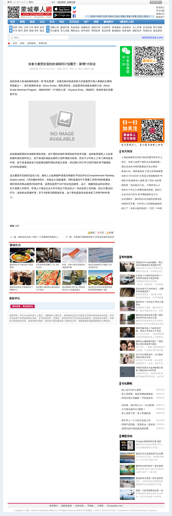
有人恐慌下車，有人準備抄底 (136, 413)
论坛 (42, 21)
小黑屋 (100, 505)
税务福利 (126, 30)
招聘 (15, 27)
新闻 (22, 21)
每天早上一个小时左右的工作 (136, 420)
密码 (31, 2)
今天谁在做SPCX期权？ (133, 409)
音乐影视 (147, 27)
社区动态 (74, 21)
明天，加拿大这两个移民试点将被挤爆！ (141, 162)
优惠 (123, 16)
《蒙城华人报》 (126, 21)
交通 (134, 16)
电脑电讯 (85, 27)
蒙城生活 (15, 245)
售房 (99, 16)
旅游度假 (157, 30)
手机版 (90, 505)
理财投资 (95, 30)
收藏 (111, 232)
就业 (111, 16)
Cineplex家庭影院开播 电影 (148, 441)
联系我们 (160, 7)
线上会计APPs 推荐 (131, 390)
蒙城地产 (160, 17)
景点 (140, 16)
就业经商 (106, 30)
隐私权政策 (66, 505)
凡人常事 (137, 27)
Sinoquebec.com (114, 505)
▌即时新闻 (126, 257)
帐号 (10, 2)
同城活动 (147, 30)
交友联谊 (106, 27)
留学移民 (85, 30)
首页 (12, 21)
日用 (26, 27)
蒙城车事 (64, 27)
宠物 (31, 30)
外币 (15, 30)
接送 (146, 16)
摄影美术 (137, 30)
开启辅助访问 (164, 2)
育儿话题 (64, 30)
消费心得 (54, 27)
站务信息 (79, 505)
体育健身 (116, 27)
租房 (93, 16)
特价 (61, 21)
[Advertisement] (120, 10)
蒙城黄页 (108, 21)
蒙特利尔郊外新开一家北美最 (149, 466)
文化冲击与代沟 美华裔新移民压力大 (139, 194)
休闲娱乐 (126, 27)
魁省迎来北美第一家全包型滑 (149, 478)
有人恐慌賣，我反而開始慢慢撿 (137, 394)
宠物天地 (95, 27)
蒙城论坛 (160, 14)
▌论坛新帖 (126, 383)
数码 (36, 27)
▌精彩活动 (126, 436)
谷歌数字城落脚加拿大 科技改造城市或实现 (94, 237)
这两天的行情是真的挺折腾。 (136, 428)
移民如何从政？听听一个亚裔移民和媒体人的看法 (41, 237)
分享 (102, 232)
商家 (96, 21)
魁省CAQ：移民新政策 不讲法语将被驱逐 (142, 171)
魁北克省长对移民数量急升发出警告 (139, 166)
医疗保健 (157, 27)
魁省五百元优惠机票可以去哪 (149, 453)
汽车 (31, 27)
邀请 (93, 232)
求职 (20, 27)
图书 (20, 30)
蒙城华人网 (9, 43)
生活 (52, 21)
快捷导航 (155, 2)
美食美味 (75, 27)
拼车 (36, 30)
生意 (105, 16)
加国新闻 (31, 43)
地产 (86, 21)
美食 (129, 16)
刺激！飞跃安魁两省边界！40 (149, 490)
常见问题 (160, 10)
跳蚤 (32, 21)
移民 (17, 226)
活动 (117, 16)
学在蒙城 (54, 30)
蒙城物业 (116, 30)
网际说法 (75, 30)
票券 (26, 30)
